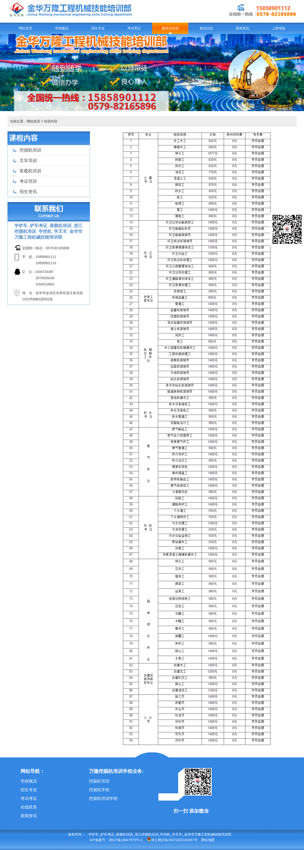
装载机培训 (30, 171)
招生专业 (98, 28)
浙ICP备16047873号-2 (125, 840)
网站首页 (25, 28)
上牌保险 (278, 28)
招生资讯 (28, 191)
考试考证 (134, 28)
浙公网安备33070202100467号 (172, 840)
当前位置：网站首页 (25, 121)
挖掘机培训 (30, 150)
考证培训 (28, 181)
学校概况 (61, 28)
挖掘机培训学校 (103, 798)
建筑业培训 (170, 28)
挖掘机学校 (99, 790)
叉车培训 (28, 160)
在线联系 (28, 807)
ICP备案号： (98, 840)
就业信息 (206, 28)
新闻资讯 (242, 28)
